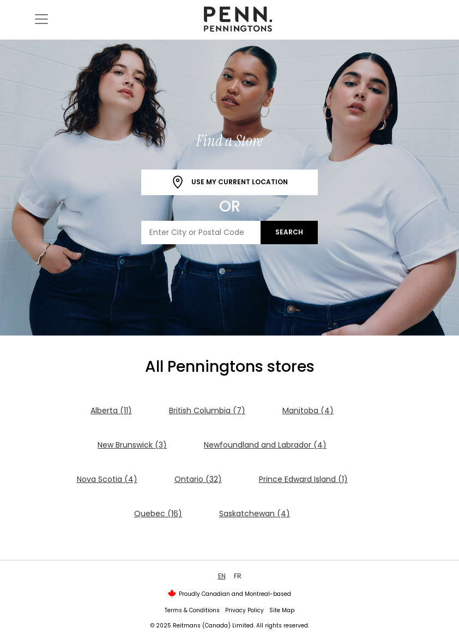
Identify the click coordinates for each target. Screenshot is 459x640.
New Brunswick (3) (132, 444)
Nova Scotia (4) (107, 479)
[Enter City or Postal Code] (201, 232)
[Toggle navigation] (41, 19)
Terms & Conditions (192, 610)
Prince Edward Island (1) (303, 479)
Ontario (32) (198, 479)
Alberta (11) (111, 410)
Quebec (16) (158, 513)
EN (222, 576)
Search (289, 232)
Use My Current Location (229, 182)
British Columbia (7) (207, 410)
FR (237, 576)
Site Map (281, 610)
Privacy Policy (244, 610)
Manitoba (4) (308, 410)
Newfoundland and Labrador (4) (265, 444)
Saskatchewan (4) (254, 513)
